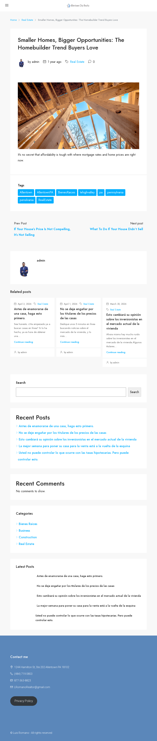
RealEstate (45, 200)
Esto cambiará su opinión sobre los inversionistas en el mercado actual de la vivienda (124, 322)
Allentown (26, 192)
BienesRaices (66, 192)
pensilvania (27, 200)
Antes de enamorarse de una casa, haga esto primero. (31, 313)
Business (24, 530)
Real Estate (27, 20)
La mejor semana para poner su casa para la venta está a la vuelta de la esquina (74, 446)
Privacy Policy (24, 701)
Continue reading (23, 342)
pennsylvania (115, 192)
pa (101, 192)
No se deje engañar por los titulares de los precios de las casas (78, 313)
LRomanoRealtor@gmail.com (32, 687)
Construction (28, 537)
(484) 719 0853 (23, 673)
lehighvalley (87, 192)
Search (21, 382)
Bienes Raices (28, 524)
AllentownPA (45, 192)
